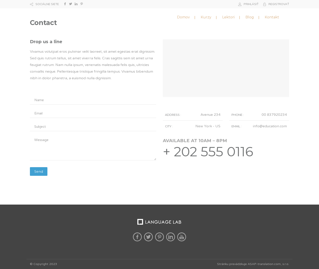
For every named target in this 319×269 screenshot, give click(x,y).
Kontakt (272, 17)
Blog (249, 17)
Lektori (228, 17)
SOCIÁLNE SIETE (47, 4)
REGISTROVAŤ (278, 4)
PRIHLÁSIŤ (251, 4)
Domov (183, 17)
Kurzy (206, 17)
